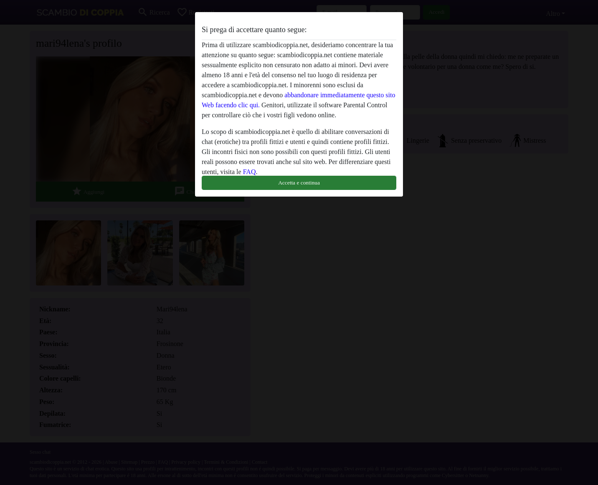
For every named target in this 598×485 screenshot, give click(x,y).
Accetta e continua (299, 182)
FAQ (249, 171)
